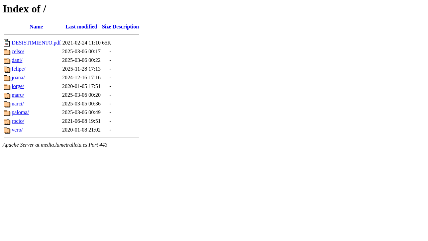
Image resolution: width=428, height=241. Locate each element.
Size (106, 26)
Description (125, 26)
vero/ (17, 130)
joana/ (18, 77)
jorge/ (18, 86)
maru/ (18, 95)
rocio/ (18, 121)
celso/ (18, 51)
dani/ (17, 60)
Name (36, 26)
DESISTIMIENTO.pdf (36, 43)
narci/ (18, 103)
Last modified (81, 26)
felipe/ (18, 69)
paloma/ (20, 112)
